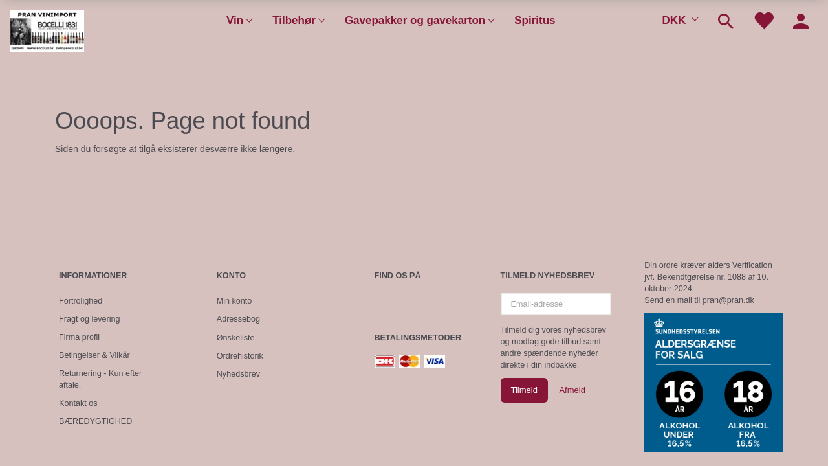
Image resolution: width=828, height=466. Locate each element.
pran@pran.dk (728, 300)
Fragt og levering (89, 319)
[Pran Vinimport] (47, 36)
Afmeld (572, 390)
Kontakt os (78, 403)
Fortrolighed (80, 300)
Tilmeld (524, 390)
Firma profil (79, 337)
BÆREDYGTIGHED (95, 421)
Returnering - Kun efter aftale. (100, 379)
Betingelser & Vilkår (94, 355)
